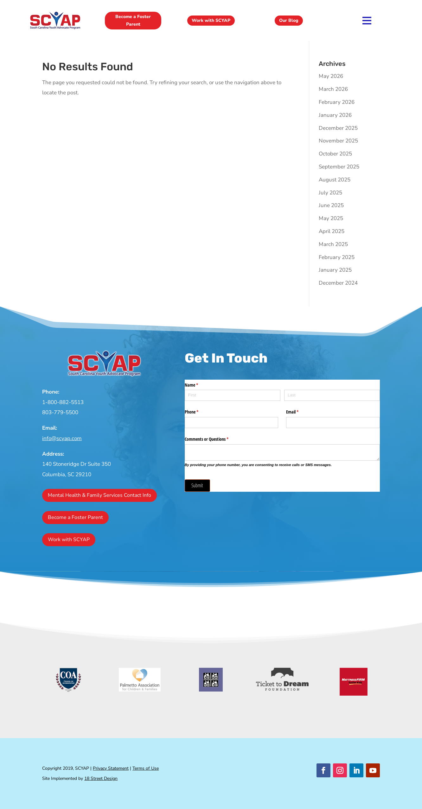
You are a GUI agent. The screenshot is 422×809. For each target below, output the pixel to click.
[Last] (332, 395)
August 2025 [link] (334, 179)
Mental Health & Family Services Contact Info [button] (99, 495)
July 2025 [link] (330, 192)
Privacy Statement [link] (111, 768)
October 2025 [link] (335, 153)
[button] (323, 770)
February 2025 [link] (337, 257)
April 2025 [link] (331, 231)
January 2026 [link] (335, 115)
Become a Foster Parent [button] (133, 20)
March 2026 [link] (333, 89)
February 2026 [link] (337, 102)
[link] (55, 28)
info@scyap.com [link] (62, 438)
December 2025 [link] (338, 128)
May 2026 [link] (331, 76)
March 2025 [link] (333, 244)
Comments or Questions (214, 439)
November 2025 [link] (338, 140)
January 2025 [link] (335, 270)
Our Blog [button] (288, 20)
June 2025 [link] (331, 205)
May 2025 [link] (331, 218)
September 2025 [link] (339, 166)
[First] (232, 395)
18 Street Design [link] (101, 778)
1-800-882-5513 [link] (63, 402)
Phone (199, 412)
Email (299, 412)
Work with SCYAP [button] (211, 20)
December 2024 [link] (338, 283)
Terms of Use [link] (145, 768)
